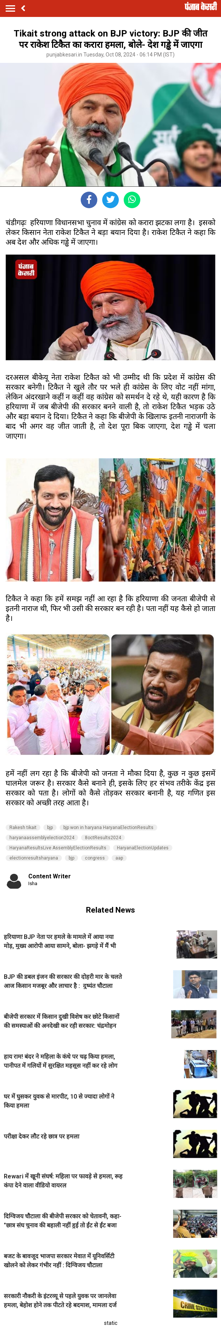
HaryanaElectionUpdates (143, 847)
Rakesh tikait (23, 827)
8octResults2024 (103, 837)
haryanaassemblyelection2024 (41, 837)
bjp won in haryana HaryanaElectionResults (108, 827)
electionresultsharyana (33, 858)
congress (95, 858)
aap (119, 858)
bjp (50, 827)
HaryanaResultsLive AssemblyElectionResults (57, 847)
